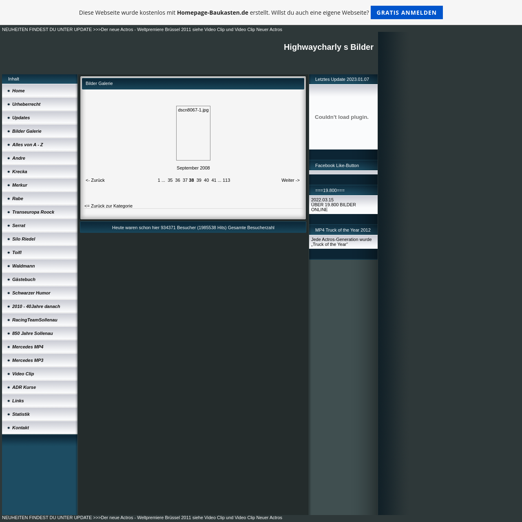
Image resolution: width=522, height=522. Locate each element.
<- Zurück (95, 180)
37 (185, 180)
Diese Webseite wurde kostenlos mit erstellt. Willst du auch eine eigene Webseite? (261, 12)
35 (170, 180)
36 (177, 180)
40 (206, 180)
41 (213, 180)
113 (226, 180)
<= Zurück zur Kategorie (108, 205)
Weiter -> (290, 180)
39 (199, 180)
